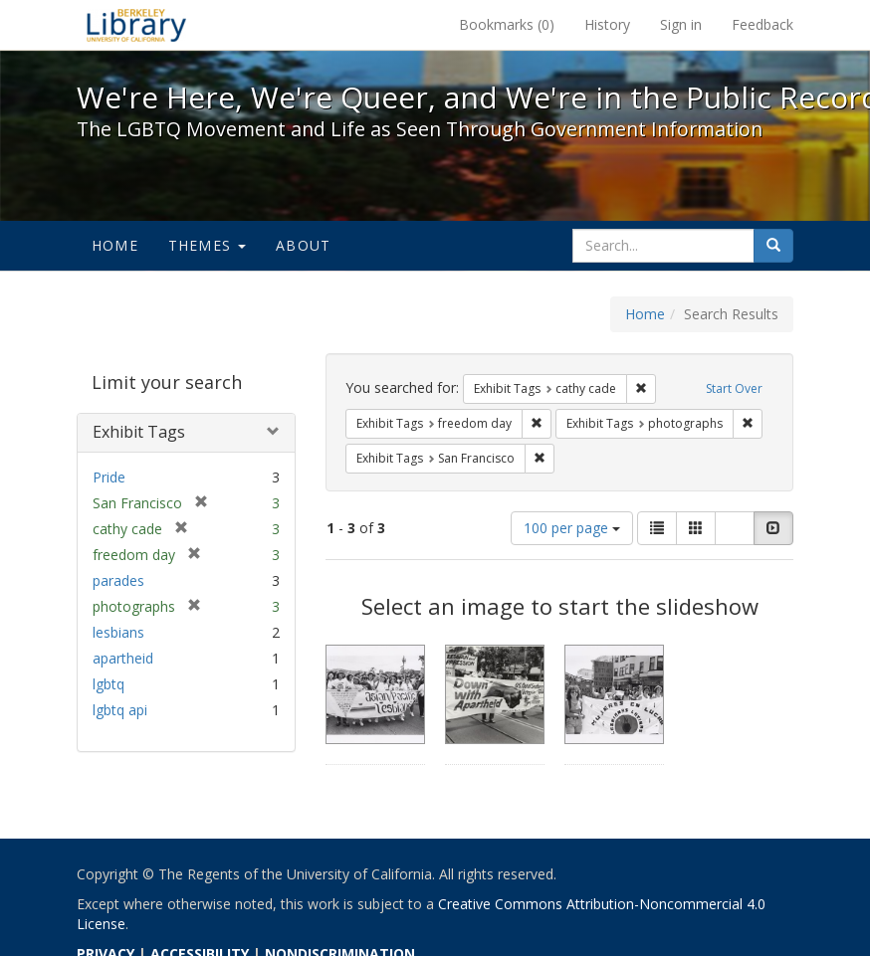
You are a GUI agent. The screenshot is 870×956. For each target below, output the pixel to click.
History (607, 24)
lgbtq (108, 683)
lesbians (118, 632)
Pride (109, 477)
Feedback (762, 24)
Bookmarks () (506, 24)
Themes (207, 245)
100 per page (572, 527)
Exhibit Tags (139, 432)
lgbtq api (120, 709)
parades (118, 580)
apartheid (123, 658)
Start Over (734, 388)
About (303, 245)
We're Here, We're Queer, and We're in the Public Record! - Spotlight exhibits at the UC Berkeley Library (136, 25)
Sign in (681, 24)
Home (115, 245)
